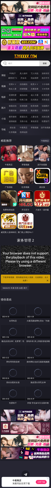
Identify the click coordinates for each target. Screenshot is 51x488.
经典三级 (23, 99)
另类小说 (23, 121)
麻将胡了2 (12, 78)
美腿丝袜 (12, 110)
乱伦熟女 (34, 99)
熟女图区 (34, 110)
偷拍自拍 (23, 95)
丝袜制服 (23, 88)
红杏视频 (12, 132)
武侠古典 (45, 116)
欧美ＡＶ (34, 84)
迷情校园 (12, 121)
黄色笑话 (34, 121)
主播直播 (34, 88)
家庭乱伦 (23, 116)
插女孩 (13, 127)
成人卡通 (34, 95)
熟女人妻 (12, 88)
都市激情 (12, 116)
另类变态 (45, 99)
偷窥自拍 (12, 106)
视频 (3, 86)
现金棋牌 (34, 78)
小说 (3, 118)
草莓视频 (34, 127)
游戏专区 (45, 73)
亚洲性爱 (12, 95)
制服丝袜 (12, 99)
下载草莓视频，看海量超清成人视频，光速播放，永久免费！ (26, 279)
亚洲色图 (23, 106)
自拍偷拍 (23, 84)
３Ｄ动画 (45, 84)
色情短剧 (23, 132)
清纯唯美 (23, 110)
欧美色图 (34, 106)
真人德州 (23, 73)
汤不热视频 (45, 127)
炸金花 (23, 78)
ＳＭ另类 (45, 88)
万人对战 (34, 73)
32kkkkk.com (25, 56)
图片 (3, 107)
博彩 (3, 75)
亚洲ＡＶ (12, 84)
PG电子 (12, 73)
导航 (3, 129)
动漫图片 (45, 106)
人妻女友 (34, 116)
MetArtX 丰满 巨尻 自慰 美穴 (15, 288)
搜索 (45, 63)
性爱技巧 (45, 121)
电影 (3, 96)
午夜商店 (23, 127)
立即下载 (41, 482)
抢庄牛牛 (45, 78)
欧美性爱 (45, 95)
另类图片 (45, 110)
